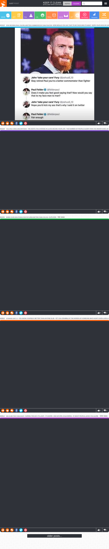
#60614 (2, 416)
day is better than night (15, 416)
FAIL (28, 16)
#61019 (2, 25)
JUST (14, 3)
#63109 (2, 129)
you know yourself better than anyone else (36, 318)
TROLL (51, 16)
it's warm (48, 416)
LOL (40, 16)
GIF (74, 16)
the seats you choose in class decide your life (46, 129)
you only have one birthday (16, 128)
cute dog (52, 217)
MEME (5, 16)
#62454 (2, 217)
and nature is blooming (62, 416)
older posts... (54, 535)
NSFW (63, 16)
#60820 (2, 318)
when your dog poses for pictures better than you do (27, 217)
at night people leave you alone (85, 416)
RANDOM (104, 15)
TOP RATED (84, 15)
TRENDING (94, 15)
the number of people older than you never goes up (87, 129)
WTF (16, 16)
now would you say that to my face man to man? (72, 25)
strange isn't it (12, 318)
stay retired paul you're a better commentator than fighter (29, 25)
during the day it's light (34, 416)
